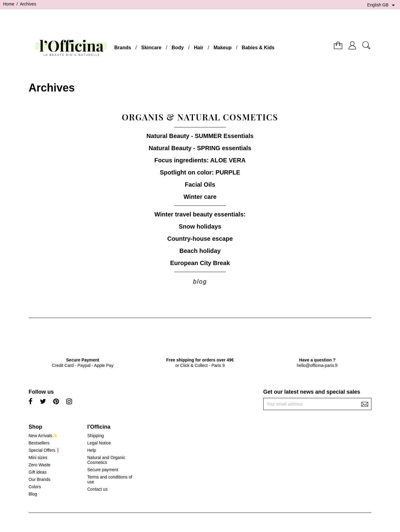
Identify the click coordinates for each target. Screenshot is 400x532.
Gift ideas (38, 472)
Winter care (200, 196)
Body (178, 47)
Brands (122, 47)
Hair (198, 47)
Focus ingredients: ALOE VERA (200, 160)
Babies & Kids (258, 47)
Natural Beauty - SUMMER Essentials (200, 136)
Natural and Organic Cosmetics (106, 460)
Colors (35, 486)
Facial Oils (200, 184)
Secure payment (102, 469)
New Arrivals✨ (43, 435)
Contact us (97, 489)
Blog (33, 494)
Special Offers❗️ (44, 450)
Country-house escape (200, 238)
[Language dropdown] (382, 5)
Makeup (222, 47)
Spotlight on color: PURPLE (200, 172)
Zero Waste (39, 464)
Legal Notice (99, 442)
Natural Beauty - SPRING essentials (200, 148)
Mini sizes (38, 457)
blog (200, 281)
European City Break (200, 263)
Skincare (151, 47)
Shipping (95, 435)
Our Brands (39, 479)
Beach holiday (200, 250)
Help (91, 450)
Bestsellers (39, 442)
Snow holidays (200, 226)
